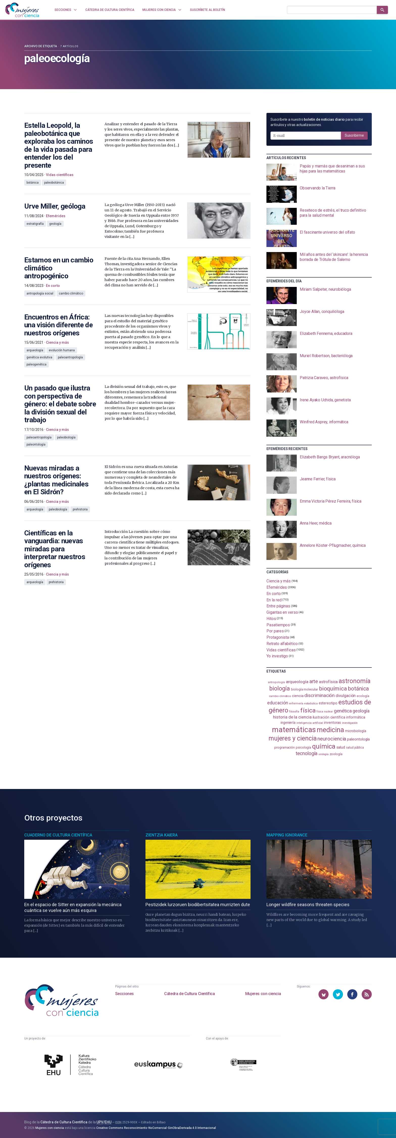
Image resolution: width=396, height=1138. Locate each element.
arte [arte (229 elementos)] (313, 681)
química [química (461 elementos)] (323, 746)
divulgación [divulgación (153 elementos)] (346, 695)
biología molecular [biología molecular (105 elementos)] (304, 689)
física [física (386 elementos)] (308, 710)
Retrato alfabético (282, 643)
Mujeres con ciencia (263, 993)
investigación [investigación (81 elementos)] (350, 723)
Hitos (271, 618)
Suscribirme (354, 135)
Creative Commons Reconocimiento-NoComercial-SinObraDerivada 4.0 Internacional (156, 1128)
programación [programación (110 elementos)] (284, 747)
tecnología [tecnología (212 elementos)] (306, 753)
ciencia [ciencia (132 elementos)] (297, 696)
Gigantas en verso (282, 612)
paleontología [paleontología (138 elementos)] (358, 739)
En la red (273, 599)
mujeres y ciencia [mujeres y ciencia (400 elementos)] (292, 738)
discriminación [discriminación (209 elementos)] (319, 695)
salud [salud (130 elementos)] (340, 747)
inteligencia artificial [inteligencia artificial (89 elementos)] (309, 723)
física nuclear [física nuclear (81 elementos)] (324, 711)
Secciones (124, 993)
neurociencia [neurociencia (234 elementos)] (331, 739)
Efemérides (276, 587)
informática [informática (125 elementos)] (355, 717)
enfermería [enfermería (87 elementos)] (296, 703)
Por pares (275, 631)
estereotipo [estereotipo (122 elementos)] (328, 703)
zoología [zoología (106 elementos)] (336, 754)
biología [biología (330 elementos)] (279, 688)
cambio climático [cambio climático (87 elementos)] (280, 696)
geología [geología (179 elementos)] (361, 710)
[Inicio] (22, 10)
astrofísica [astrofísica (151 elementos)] (328, 681)
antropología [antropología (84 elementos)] (276, 682)
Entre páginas (278, 606)
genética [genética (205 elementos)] (343, 711)
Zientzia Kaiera (161, 835)
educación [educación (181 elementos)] (277, 702)
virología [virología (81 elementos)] (323, 754)
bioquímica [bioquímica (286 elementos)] (333, 688)
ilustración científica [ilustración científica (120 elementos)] (329, 717)
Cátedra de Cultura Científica (189, 993)
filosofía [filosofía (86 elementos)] (294, 711)
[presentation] (319, 172)
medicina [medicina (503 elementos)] (330, 730)
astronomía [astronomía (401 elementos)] (354, 681)
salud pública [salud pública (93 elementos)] (355, 747)
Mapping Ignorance (286, 835)
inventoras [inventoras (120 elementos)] (332, 723)
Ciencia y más (278, 581)
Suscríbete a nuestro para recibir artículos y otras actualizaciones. (316, 122)
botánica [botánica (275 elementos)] (358, 688)
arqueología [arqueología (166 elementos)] (297, 681)
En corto (273, 593)
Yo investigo (277, 656)
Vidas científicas (281, 649)
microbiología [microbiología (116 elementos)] (355, 731)
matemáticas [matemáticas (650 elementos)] (294, 729)
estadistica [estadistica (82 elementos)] (311, 703)
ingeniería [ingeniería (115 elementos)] (288, 723)
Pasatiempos (278, 624)
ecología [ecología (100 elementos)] (363, 696)
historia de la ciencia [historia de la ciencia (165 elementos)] (292, 717)
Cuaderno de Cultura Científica (58, 835)
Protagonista (277, 637)
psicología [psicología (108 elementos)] (303, 747)
